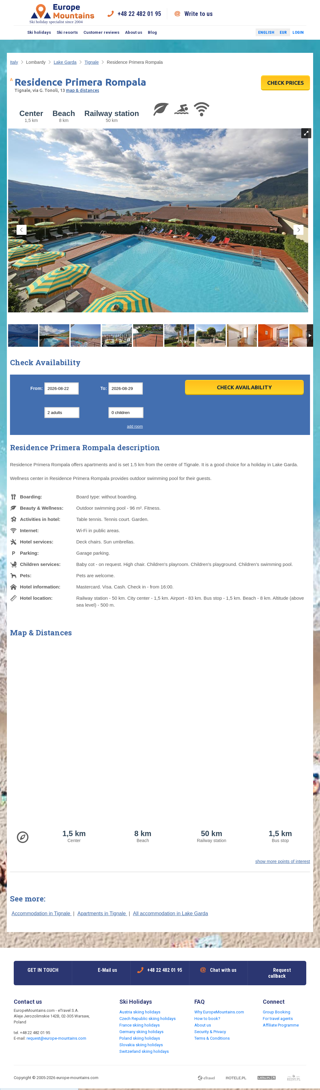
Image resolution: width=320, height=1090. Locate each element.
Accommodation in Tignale (42, 913)
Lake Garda (65, 62)
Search (19, 32)
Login (298, 32)
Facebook (236, 32)
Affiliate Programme (281, 1025)
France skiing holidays (139, 1025)
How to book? (207, 1018)
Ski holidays (39, 32)
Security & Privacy (210, 1031)
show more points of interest (282, 861)
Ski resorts (67, 32)
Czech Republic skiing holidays (147, 1018)
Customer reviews (101, 32)
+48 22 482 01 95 (139, 14)
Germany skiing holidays (141, 1031)
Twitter (245, 32)
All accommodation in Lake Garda (170, 913)
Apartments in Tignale (102, 913)
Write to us (198, 14)
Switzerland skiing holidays (144, 1051)
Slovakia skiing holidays (141, 1044)
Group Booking (276, 1012)
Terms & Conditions (212, 1038)
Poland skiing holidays (139, 1038)
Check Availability (244, 387)
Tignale (92, 62)
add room (135, 426)
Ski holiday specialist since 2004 (62, 13)
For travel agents (278, 1018)
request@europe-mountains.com (56, 1038)
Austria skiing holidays (139, 1012)
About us (133, 32)
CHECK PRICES (285, 83)
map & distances (82, 90)
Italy (14, 62)
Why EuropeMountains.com (219, 1012)
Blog (152, 32)
